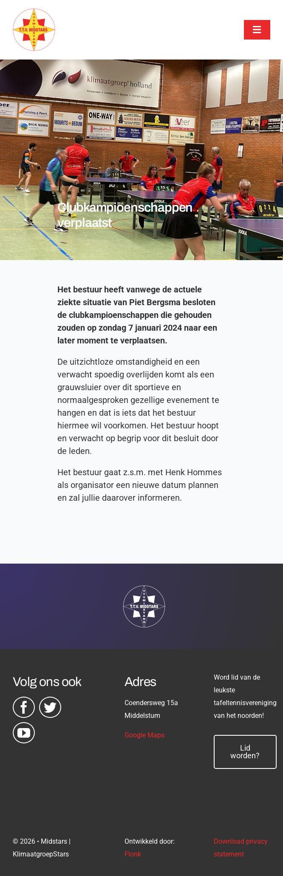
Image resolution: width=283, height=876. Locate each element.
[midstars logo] (34, 13)
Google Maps (144, 735)
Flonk (133, 854)
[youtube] (24, 732)
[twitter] (50, 707)
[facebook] (24, 707)
